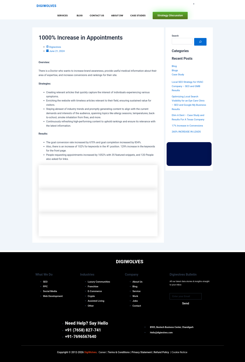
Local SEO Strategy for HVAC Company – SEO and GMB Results (188, 86)
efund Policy (162, 352)
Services (62, 15)
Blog (80, 15)
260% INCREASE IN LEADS (187, 131)
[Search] (200, 42)
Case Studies (138, 15)
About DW (117, 15)
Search (175, 36)
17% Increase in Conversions (188, 125)
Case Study (178, 74)
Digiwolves (46, 6)
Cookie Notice (180, 352)
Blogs (175, 70)
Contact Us (97, 15)
